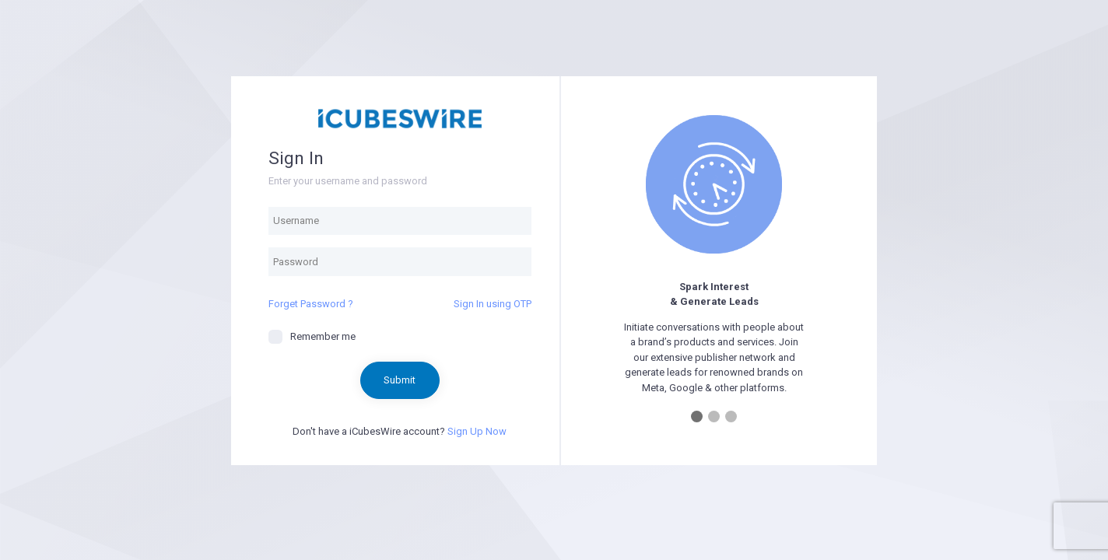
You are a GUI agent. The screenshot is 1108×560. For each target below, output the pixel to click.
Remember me (312, 337)
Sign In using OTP (492, 304)
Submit (400, 380)
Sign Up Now (477, 431)
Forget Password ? (310, 304)
